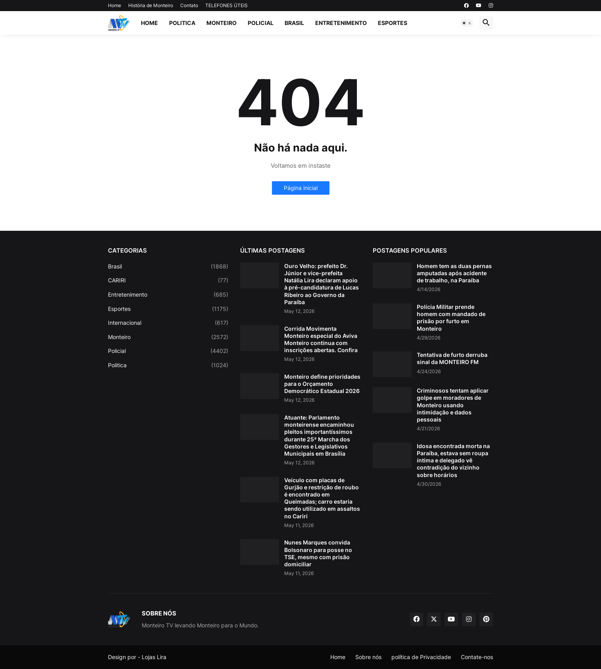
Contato (189, 5)
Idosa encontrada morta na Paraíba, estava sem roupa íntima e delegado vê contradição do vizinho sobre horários (453, 460)
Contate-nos (477, 657)
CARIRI (168, 280)
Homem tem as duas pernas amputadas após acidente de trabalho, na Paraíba (454, 273)
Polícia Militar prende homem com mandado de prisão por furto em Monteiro (451, 317)
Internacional (168, 323)
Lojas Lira (154, 657)
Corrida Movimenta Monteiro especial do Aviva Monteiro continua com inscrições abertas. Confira (321, 339)
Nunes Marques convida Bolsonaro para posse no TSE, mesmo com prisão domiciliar (318, 553)
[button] (467, 23)
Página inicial (301, 187)
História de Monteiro (150, 5)
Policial (261, 22)
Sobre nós (368, 657)
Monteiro (221, 22)
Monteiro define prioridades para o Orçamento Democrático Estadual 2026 (322, 383)
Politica (182, 22)
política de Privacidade (421, 657)
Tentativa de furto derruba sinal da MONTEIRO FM (452, 358)
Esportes (392, 22)
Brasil (294, 22)
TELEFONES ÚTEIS (226, 5)
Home (114, 5)
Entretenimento (341, 22)
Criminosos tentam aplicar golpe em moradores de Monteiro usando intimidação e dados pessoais (453, 405)
